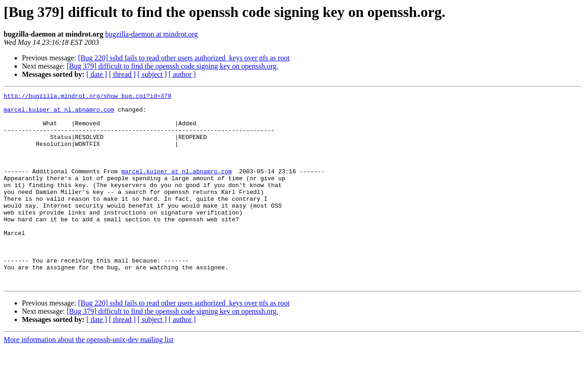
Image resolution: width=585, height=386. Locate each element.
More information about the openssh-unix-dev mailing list (89, 378)
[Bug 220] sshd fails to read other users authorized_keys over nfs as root (184, 58)
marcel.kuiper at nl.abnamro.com (59, 113)
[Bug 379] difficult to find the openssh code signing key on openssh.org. (172, 66)
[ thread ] (122, 74)
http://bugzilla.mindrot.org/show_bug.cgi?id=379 (87, 97)
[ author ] (182, 74)
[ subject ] (152, 74)
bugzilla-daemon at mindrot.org (151, 34)
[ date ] (96, 74)
